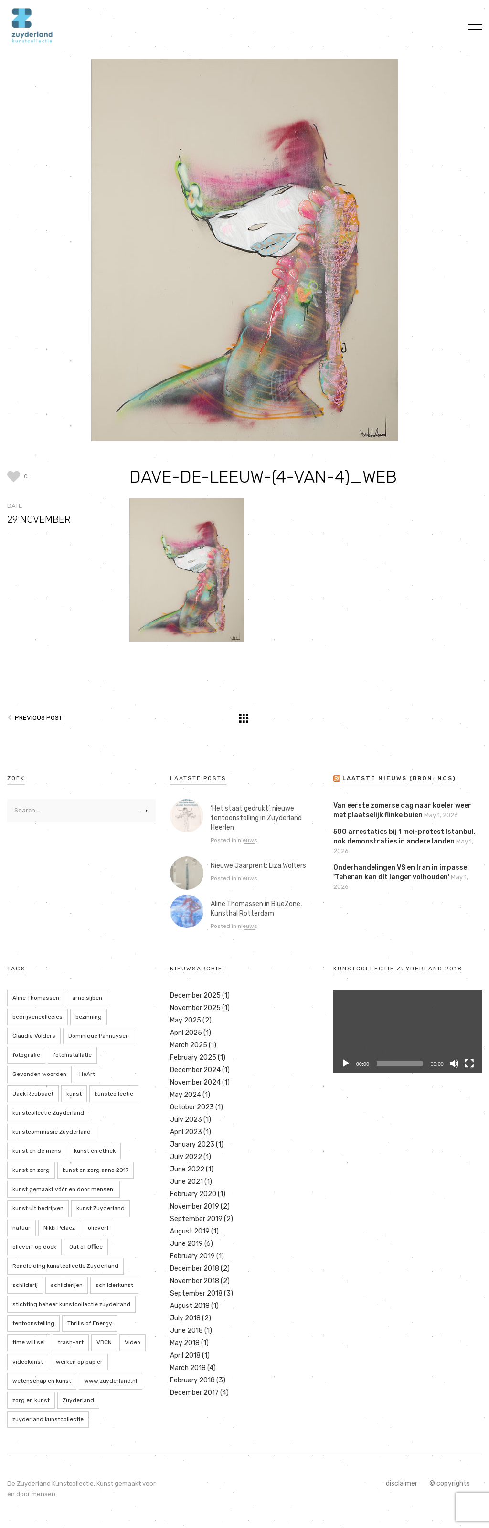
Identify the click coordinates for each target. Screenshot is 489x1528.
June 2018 (186, 1331)
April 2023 (186, 1132)
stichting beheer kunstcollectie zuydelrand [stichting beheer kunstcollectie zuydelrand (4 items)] (71, 1304)
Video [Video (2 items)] (132, 1342)
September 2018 (196, 1293)
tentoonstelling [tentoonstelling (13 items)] (33, 1323)
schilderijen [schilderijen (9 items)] (67, 1285)
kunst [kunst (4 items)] (74, 1093)
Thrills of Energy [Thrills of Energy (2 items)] (89, 1323)
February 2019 (192, 1256)
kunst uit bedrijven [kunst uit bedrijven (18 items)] (38, 1208)
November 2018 (194, 1281)
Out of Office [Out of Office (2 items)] (86, 1246)
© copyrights (449, 1483)
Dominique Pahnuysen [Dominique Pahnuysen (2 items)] (98, 1036)
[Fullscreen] (469, 1063)
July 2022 (186, 1157)
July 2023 (186, 1120)
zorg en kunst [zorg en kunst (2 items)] (31, 1400)
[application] (407, 1031)
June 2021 (186, 1182)
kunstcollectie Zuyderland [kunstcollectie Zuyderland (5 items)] (48, 1112)
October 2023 (192, 1107)
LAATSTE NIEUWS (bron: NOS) (399, 778)
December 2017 (194, 1393)
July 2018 (185, 1318)
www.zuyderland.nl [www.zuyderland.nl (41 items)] (110, 1381)
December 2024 (195, 1070)
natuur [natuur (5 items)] (21, 1227)
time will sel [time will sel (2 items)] (28, 1342)
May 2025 (185, 1020)
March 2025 (188, 1045)
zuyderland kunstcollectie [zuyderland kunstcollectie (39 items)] (48, 1419)
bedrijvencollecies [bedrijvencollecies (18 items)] (37, 1016)
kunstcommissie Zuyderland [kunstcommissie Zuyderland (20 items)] (51, 1131)
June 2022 (187, 1169)
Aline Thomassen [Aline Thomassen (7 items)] (35, 997)
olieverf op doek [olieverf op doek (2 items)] (34, 1246)
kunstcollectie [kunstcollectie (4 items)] (114, 1093)
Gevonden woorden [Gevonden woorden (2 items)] (39, 1074)
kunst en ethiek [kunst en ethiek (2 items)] (95, 1151)
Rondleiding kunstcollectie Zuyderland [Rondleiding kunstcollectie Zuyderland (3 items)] (65, 1266)
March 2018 (188, 1368)
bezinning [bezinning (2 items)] (88, 1016)
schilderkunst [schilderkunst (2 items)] (114, 1285)
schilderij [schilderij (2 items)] (25, 1285)
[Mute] (454, 1063)
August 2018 (190, 1306)
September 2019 (196, 1219)
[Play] (346, 1063)
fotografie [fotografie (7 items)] (26, 1055)
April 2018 (185, 1355)
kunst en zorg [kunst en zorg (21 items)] (31, 1170)
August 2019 (190, 1231)
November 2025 (195, 1008)
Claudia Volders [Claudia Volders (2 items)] (33, 1036)
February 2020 (193, 1194)
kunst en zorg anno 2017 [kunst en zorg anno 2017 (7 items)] (95, 1170)
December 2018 (194, 1269)
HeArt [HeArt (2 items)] (87, 1074)
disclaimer (401, 1483)
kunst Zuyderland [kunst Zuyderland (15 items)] (100, 1208)
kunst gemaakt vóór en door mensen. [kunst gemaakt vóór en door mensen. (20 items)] (63, 1189)
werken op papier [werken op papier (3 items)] (79, 1362)
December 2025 (195, 995)
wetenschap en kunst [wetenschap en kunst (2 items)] (41, 1381)
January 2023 (192, 1144)
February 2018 (192, 1380)
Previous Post (38, 717)
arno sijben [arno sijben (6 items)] (87, 997)
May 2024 (185, 1095)
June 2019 (186, 1244)
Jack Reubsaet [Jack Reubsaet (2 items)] (32, 1093)
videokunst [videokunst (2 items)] (27, 1362)
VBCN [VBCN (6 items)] (104, 1342)
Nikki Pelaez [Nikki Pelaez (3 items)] (59, 1227)
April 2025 (186, 1033)
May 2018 (185, 1343)
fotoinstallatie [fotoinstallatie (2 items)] (72, 1055)
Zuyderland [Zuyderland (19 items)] (78, 1400)
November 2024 (195, 1082)
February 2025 (193, 1058)
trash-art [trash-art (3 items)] (71, 1342)
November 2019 (194, 1206)
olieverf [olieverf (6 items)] (98, 1227)
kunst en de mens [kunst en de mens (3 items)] (36, 1151)
